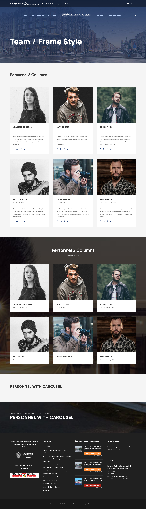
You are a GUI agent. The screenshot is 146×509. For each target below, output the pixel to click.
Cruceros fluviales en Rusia (52, 477)
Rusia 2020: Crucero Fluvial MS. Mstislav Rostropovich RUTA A (93, 480)
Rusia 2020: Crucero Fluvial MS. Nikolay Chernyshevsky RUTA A (93, 448)
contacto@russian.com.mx (69, 4)
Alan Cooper (63, 127)
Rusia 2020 (46, 447)
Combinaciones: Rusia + (51, 480)
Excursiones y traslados (51, 484)
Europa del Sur (47, 490)
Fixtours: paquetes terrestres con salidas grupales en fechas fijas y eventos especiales (57, 458)
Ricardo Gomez (64, 199)
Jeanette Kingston (22, 127)
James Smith (106, 199)
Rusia (25, 15)
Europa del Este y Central (51, 487)
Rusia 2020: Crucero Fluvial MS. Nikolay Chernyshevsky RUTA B (93, 464)
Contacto (101, 15)
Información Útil (115, 15)
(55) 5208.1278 (49, 4)
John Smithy (106, 127)
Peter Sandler (20, 199)
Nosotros (52, 15)
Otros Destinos (38, 15)
